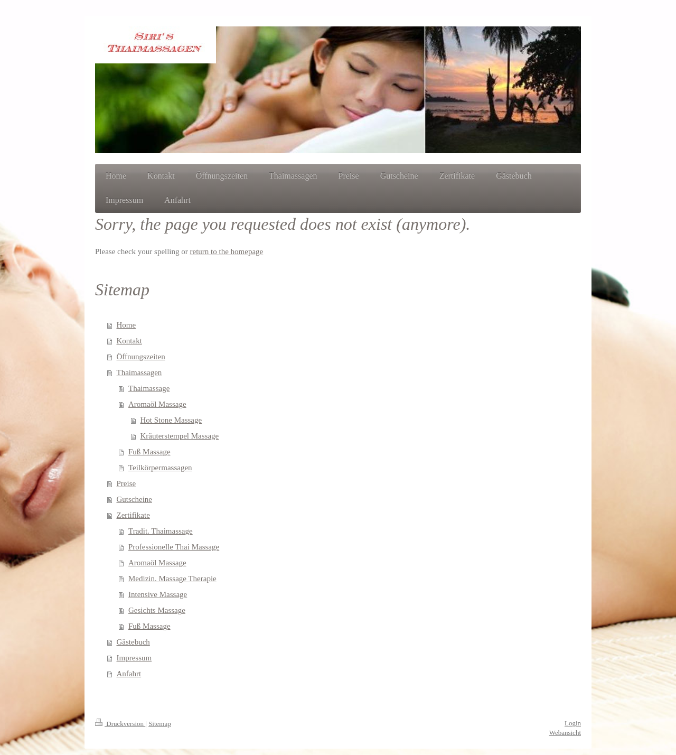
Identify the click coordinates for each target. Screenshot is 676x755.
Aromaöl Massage (157, 404)
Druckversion (120, 724)
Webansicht (565, 733)
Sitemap (159, 724)
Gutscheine (134, 499)
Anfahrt (129, 673)
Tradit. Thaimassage (160, 531)
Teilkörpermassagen (160, 467)
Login (573, 723)
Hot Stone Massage (171, 420)
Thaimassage (149, 388)
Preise (126, 483)
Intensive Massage (157, 594)
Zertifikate (133, 515)
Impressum (134, 658)
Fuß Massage (149, 452)
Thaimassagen (139, 372)
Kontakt (129, 341)
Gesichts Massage (156, 610)
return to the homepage (227, 251)
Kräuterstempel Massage (179, 436)
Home (126, 325)
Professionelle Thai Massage (173, 547)
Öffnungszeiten (141, 356)
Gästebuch (133, 642)
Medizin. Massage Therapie (172, 578)
